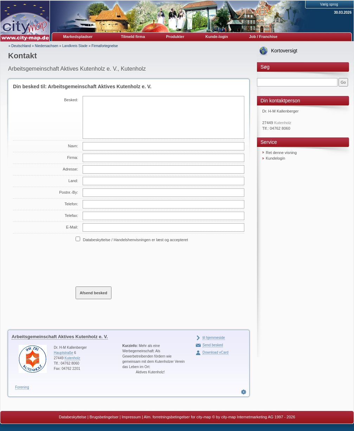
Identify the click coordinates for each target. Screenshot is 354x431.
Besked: (71, 100)
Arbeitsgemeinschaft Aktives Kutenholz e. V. (60, 336)
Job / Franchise (263, 36)
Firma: (72, 157)
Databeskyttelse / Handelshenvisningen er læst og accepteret (135, 240)
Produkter (175, 36)
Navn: (73, 146)
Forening (22, 387)
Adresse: (70, 169)
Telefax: (71, 215)
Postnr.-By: (68, 192)
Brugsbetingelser (104, 417)
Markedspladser (78, 36)
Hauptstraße (63, 353)
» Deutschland (19, 46)
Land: (73, 181)
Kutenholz (72, 358)
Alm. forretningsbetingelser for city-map (177, 417)
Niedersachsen (46, 46)
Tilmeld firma (133, 36)
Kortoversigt (284, 50)
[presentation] (129, 264)
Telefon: (71, 204)
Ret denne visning (281, 152)
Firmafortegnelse (104, 46)
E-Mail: (72, 227)
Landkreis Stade (75, 46)
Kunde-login (216, 36)
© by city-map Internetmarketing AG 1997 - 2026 (253, 417)
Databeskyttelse (72, 417)
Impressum (131, 417)
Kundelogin (275, 158)
